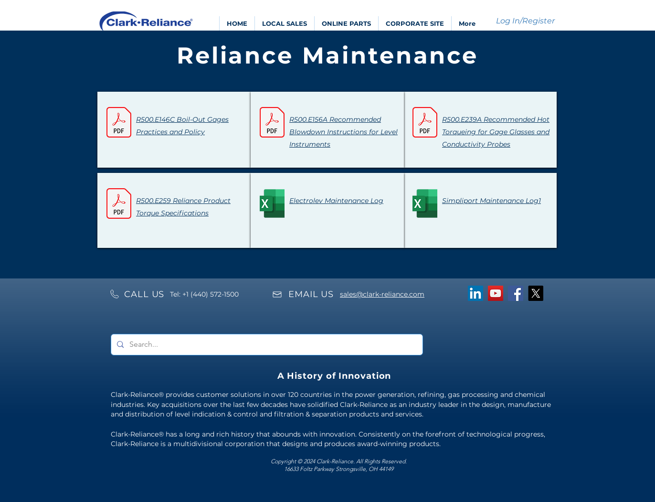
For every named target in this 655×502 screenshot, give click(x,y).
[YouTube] (495, 293)
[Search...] (265, 344)
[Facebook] (515, 293)
